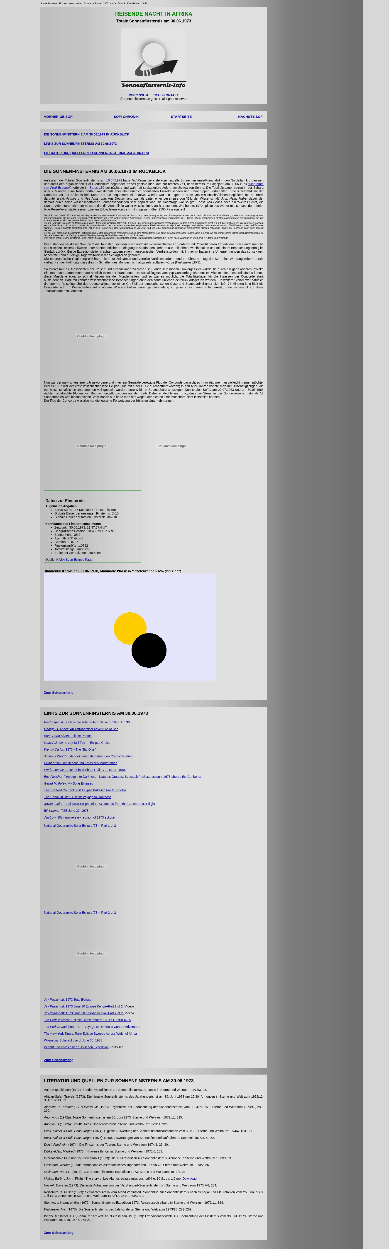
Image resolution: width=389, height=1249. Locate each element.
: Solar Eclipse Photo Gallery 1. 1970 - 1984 (85, 770)
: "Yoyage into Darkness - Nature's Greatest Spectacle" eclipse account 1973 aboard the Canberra (122, 776)
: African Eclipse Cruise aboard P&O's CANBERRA (87, 1020)
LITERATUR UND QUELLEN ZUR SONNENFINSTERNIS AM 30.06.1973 (96, 153)
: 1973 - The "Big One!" (70, 749)
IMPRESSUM (138, 95)
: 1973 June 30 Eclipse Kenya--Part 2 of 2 (84, 1013)
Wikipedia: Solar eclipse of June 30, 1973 (73, 1040)
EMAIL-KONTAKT (165, 95)
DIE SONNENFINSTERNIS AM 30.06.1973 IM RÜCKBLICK (86, 134)
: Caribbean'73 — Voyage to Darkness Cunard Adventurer (92, 1027)
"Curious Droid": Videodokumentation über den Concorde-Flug (88, 756)
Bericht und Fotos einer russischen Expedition (76, 1047)
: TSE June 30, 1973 (66, 810)
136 (75, 510)
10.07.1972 (114, 180)
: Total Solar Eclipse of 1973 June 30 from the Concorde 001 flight (99, 804)
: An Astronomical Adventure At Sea (81, 729)
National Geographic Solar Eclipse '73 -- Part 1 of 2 (80, 825)
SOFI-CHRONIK (126, 116)
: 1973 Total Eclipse (67, 999)
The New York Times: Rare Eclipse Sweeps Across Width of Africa (90, 1033)
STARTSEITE (181, 116)
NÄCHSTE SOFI (251, 116)
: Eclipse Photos (68, 736)
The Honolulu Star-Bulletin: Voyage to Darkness (77, 797)
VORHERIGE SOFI (58, 116)
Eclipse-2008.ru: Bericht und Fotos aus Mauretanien (80, 763)
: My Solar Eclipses (68, 783)
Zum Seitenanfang (58, 692)
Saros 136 (97, 187)
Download (189, 1178)
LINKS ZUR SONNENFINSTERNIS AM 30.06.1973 (80, 143)
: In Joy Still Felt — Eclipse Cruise (77, 742)
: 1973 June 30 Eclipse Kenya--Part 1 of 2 (84, 1006)
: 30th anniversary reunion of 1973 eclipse (79, 817)
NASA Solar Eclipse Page (74, 559)
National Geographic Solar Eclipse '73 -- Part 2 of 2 (80, 912)
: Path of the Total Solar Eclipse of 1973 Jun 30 (87, 722)
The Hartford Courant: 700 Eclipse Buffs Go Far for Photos (85, 790)
